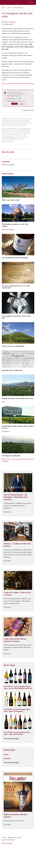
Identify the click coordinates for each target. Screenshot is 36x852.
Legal (3, 840)
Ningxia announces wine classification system (17, 398)
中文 (33, 2)
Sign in (4, 165)
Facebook (24, 155)
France (6, 754)
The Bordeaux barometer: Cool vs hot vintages (15, 225)
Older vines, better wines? (11, 200)
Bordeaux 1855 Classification (12, 370)
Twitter (21, 155)
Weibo (3, 155)
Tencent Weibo (10, 155)
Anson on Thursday (8, 229)
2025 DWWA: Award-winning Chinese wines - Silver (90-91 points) (17, 733)
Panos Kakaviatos (10, 22)
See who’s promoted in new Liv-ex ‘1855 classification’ (16, 287)
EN (29, 2)
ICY (32, 110)
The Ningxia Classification (11, 456)
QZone (14, 155)
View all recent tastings (12, 738)
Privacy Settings (7, 843)
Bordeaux (7, 758)
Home (3, 8)
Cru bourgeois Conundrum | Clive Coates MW (16, 317)
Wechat (6, 155)
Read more (8, 512)
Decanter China (18, 2)
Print (28, 155)
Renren (17, 155)
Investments (5, 431)
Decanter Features (18, 8)
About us (25, 129)
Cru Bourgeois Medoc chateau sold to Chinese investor (18, 427)
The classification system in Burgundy (15, 258)
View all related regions (12, 762)
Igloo (12, 840)
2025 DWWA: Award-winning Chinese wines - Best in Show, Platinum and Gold (18, 687)
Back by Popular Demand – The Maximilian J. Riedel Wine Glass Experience (16, 497)
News (8, 8)
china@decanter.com (8, 137)
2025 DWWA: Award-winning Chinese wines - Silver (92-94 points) (17, 710)
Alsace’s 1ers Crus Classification (13, 346)
